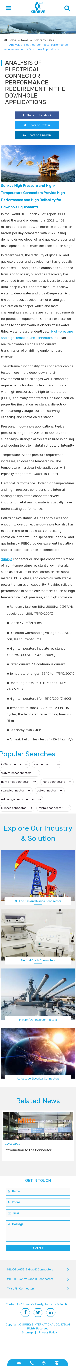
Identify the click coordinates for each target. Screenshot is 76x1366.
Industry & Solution (57, 1304)
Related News (38, 1101)
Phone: (14, 1202)
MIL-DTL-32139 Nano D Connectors (30, 1279)
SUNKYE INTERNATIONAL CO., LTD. (44, 1324)
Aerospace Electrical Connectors (38, 1078)
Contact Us (13, 1304)
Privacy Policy (48, 1332)
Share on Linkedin (37, 135)
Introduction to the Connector (27, 1150)
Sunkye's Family (33, 1304)
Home (12, 40)
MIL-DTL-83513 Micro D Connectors (30, 1269)
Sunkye (6, 559)
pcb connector (49, 790)
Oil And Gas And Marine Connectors (38, 901)
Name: (14, 1191)
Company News (44, 40)
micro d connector (54, 808)
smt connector (47, 764)
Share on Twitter (37, 125)
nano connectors (56, 782)
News (24, 40)
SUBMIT (38, 1247)
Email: (14, 1213)
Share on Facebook (37, 115)
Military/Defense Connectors (38, 1020)
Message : (16, 1224)
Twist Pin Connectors (21, 1288)
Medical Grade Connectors (38, 960)
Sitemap (27, 1332)
